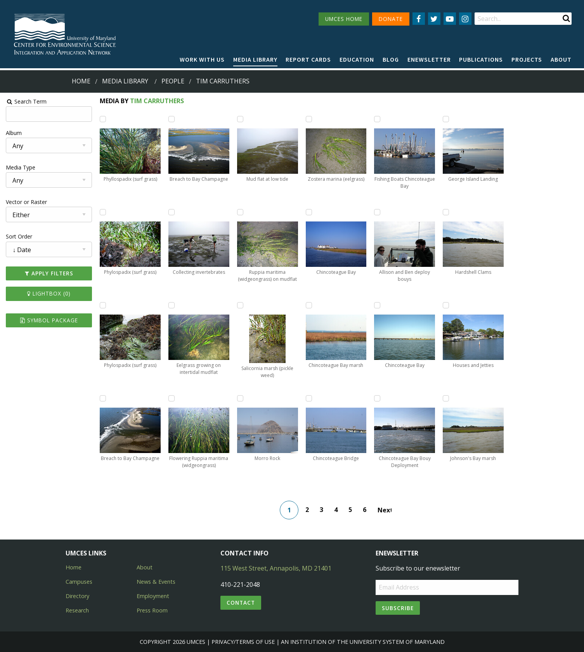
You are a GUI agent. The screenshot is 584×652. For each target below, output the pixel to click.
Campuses (79, 581)
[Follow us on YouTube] (450, 18)
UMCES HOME (343, 18)
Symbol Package (48, 320)
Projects (526, 59)
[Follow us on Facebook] (418, 18)
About (561, 59)
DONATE (391, 18)
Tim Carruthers (156, 101)
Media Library (255, 59)
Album (13, 133)
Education (357, 59)
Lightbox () (48, 293)
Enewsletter (429, 59)
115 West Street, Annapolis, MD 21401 (275, 568)
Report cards (308, 59)
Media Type (20, 167)
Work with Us (202, 59)
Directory (77, 596)
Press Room (152, 610)
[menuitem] (202, 59)
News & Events (156, 581)
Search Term (25, 101)
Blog (391, 59)
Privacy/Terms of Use (243, 641)
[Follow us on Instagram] (465, 18)
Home (81, 81)
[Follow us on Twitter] (434, 18)
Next (385, 510)
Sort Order (18, 236)
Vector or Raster (25, 202)
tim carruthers (223, 81)
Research (77, 610)
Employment (153, 596)
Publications (481, 59)
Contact (241, 602)
